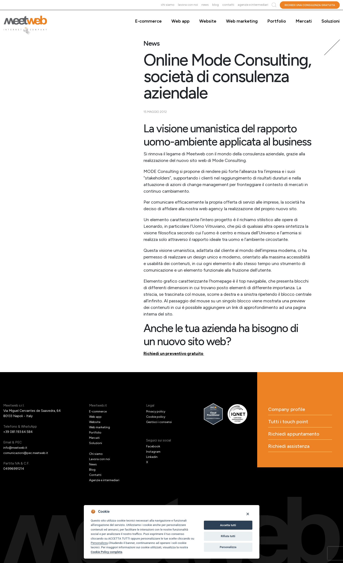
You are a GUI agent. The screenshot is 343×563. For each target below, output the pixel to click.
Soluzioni (330, 21)
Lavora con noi (188, 5)
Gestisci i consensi (160, 422)
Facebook (153, 446)
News (205, 5)
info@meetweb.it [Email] (16, 448)
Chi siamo (167, 5)
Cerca (274, 5)
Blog (215, 5)
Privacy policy (156, 411)
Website (207, 21)
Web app (180, 21)
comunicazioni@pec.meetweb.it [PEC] (27, 453)
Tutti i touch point (294, 424)
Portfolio (276, 21)
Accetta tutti (228, 525)
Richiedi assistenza (296, 460)
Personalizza (99, 543)
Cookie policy (156, 417)
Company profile (293, 410)
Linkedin (152, 457)
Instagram (153, 452)
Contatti (228, 5)
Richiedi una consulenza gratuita (310, 5)
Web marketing (242, 21)
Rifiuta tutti (228, 536)
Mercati (304, 21)
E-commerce (148, 21)
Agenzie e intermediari (253, 5)
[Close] (247, 513)
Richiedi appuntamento (290, 442)
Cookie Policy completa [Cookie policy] (106, 552)
